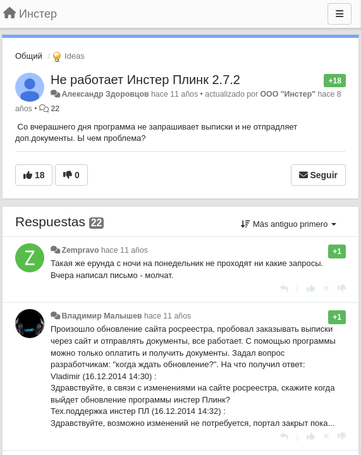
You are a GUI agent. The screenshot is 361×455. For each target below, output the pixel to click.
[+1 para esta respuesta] (311, 288)
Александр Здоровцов (105, 94)
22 (55, 108)
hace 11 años (124, 250)
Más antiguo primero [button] (288, 224)
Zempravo (80, 250)
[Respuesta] (284, 288)
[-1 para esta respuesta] (342, 288)
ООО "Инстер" (287, 94)
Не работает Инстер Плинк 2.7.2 (145, 80)
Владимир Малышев (101, 316)
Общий (28, 56)
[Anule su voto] (326, 288)
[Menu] (339, 14)
